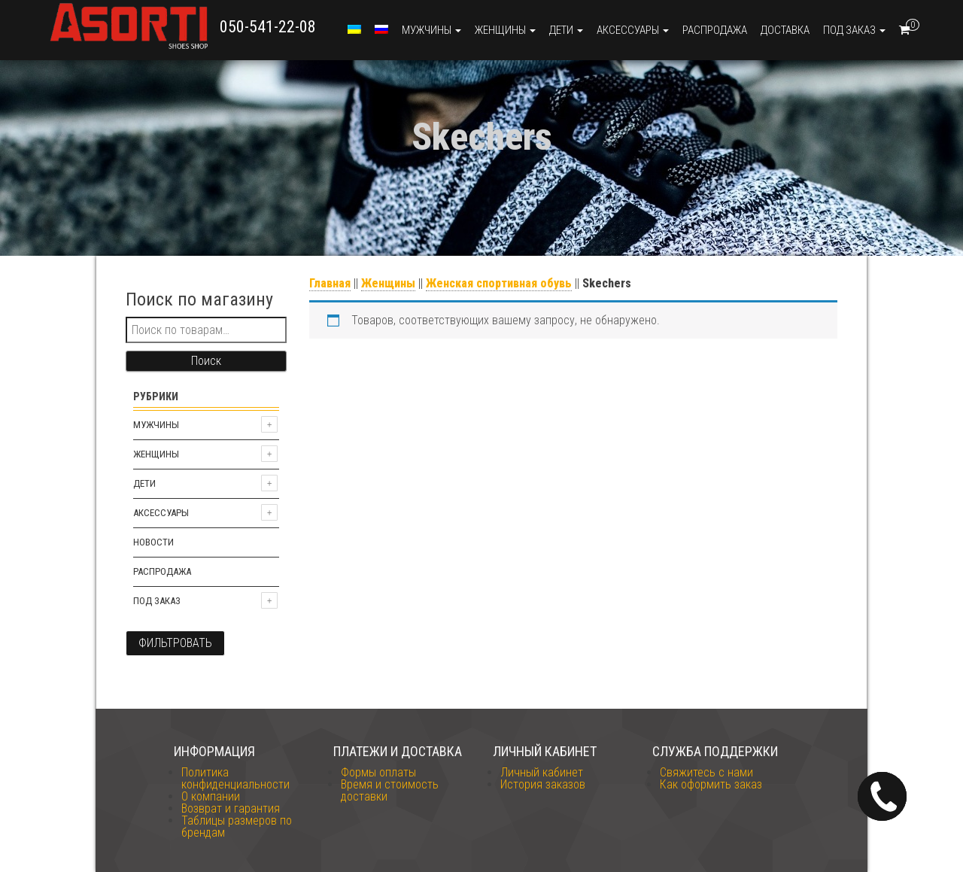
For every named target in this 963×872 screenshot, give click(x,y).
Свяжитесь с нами (706, 772)
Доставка (785, 30)
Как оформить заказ (711, 784)
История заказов (542, 784)
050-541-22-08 (268, 26)
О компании (210, 796)
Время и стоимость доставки (390, 790)
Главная (330, 283)
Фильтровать (175, 643)
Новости (153, 542)
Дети (566, 30)
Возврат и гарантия (230, 808)
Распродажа (714, 30)
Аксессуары (633, 30)
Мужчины (431, 30)
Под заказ (854, 30)
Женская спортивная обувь (499, 283)
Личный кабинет (541, 772)
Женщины (505, 30)
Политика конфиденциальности (235, 778)
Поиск (206, 361)
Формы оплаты (378, 772)
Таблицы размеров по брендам (236, 826)
